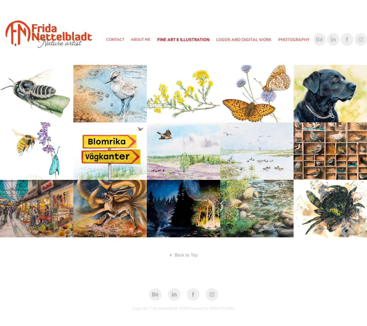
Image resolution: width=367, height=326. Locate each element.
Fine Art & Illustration (183, 39)
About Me (140, 39)
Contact (115, 39)
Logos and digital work (243, 39)
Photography (294, 39)
